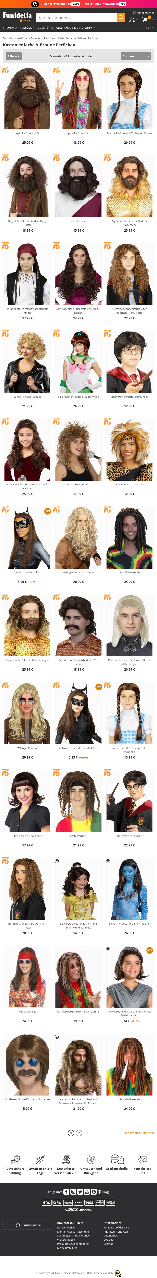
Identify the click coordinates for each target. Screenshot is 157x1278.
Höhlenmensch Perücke (129, 484)
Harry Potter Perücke (129, 836)
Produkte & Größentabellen (73, 1243)
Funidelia (8, 38)
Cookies (108, 1239)
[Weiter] (87, 1133)
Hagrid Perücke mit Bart (28, 133)
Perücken (49, 38)
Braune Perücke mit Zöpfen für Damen (129, 133)
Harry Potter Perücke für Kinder (129, 396)
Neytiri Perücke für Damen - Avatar (129, 923)
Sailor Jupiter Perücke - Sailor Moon (78, 396)
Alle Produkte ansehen (139, 1133)
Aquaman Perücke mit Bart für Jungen (28, 660)
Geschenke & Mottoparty (74, 28)
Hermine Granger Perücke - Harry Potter (27, 925)
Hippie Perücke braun (78, 133)
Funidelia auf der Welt (116, 1227)
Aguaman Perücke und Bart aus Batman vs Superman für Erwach (78, 1101)
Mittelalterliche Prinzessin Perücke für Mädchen (27, 486)
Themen (8, 28)
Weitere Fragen (66, 1239)
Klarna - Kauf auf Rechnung (73, 1231)
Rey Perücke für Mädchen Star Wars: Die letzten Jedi (129, 1013)
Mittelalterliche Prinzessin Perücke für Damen (78, 310)
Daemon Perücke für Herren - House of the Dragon (129, 662)
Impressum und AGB (116, 1231)
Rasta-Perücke (78, 836)
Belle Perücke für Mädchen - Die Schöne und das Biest (78, 925)
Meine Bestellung (67, 1248)
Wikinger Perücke (27, 748)
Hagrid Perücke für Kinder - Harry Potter (27, 223)
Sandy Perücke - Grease (27, 396)
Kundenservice (28, 1225)
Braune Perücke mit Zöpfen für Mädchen (129, 750)
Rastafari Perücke (129, 572)
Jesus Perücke (78, 221)
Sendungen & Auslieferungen (74, 1235)
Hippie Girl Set (27, 1011)
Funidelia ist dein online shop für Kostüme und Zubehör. (17, 17)
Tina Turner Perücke (78, 484)
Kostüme (26, 28)
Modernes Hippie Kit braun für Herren (27, 1099)
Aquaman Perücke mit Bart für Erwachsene (129, 223)
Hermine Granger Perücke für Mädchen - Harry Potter (129, 310)
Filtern (12, 56)
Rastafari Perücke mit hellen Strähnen (78, 1011)
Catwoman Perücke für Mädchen (78, 748)
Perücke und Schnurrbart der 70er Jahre (78, 662)
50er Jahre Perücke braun (27, 836)
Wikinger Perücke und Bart (78, 572)
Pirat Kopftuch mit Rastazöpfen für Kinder (27, 310)
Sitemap (108, 1243)
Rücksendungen (66, 1227)
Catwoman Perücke (27, 572)
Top (148, 28)
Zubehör (44, 28)
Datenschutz (111, 1235)
